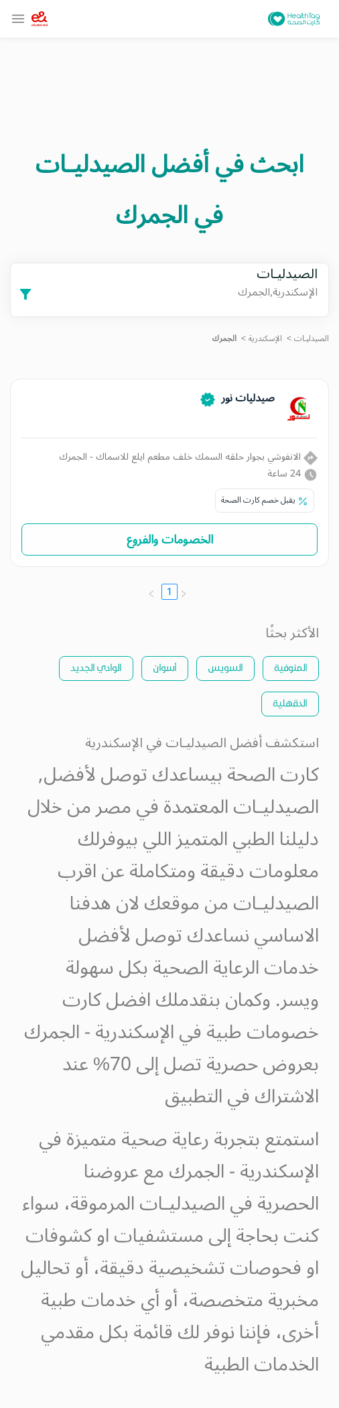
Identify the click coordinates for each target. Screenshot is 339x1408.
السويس (225, 667)
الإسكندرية (265, 338)
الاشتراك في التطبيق (242, 1096)
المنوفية (291, 667)
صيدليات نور (248, 398)
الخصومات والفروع (170, 539)
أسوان (165, 667)
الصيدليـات (311, 338)
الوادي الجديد (96, 667)
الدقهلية (290, 702)
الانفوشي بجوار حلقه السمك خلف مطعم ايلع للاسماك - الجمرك (188, 456)
